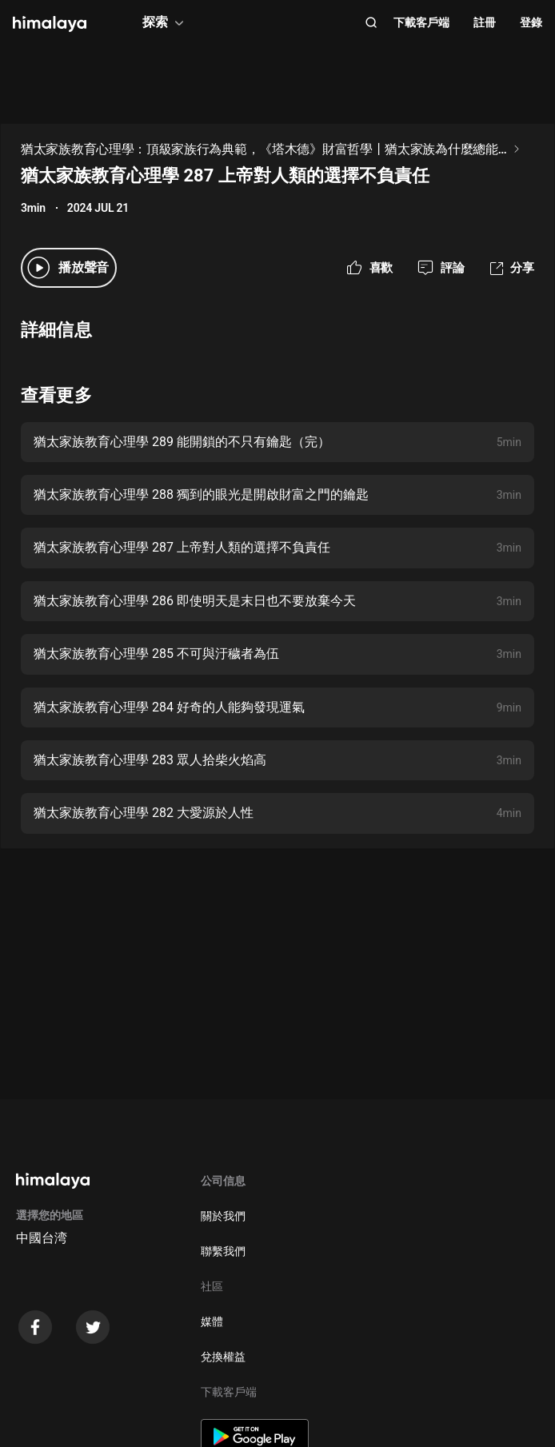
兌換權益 (223, 1356)
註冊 (484, 22)
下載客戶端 (421, 22)
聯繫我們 (223, 1251)
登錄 (531, 22)
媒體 (212, 1321)
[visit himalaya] (49, 24)
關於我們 (223, 1216)
